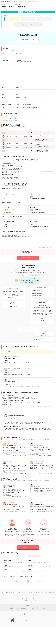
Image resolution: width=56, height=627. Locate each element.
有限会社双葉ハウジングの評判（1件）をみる (19, 494)
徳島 (41, 564)
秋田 (16, 560)
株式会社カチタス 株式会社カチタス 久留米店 (17, 356)
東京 (18, 564)
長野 (18, 569)
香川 (44, 564)
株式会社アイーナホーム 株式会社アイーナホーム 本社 (19, 368)
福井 (13, 569)
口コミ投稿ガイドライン (40, 579)
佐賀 (31, 569)
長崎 (34, 569)
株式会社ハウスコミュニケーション (40, 483)
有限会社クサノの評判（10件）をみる (20, 471)
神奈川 (20, 564)
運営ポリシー (16, 579)
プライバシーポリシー (18, 598)
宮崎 (41, 569)
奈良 (41, 560)
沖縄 (47, 569)
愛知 (25, 569)
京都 (34, 560)
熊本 (36, 569)
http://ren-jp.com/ (19, 100)
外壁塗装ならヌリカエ (30, 605)
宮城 (13, 560)
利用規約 (33, 596)
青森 (8, 560)
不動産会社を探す (22, 554)
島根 (31, 564)
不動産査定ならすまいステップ (42, 605)
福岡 (29, 569)
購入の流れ (34, 275)
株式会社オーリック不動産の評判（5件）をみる (45, 471)
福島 (21, 560)
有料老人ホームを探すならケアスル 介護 (18, 606)
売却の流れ (21, 275)
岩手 (11, 560)
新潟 (5, 569)
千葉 (15, 564)
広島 (36, 564)
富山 (7, 569)
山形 (18, 560)
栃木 (7, 564)
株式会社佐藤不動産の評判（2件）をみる (19, 512)
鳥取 (29, 564)
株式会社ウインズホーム (38, 442)
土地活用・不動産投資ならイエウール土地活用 (37, 606)
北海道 (5, 560)
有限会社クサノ (9, 459)
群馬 (10, 564)
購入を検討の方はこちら (28, 40)
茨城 (5, 564)
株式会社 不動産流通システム (12, 441)
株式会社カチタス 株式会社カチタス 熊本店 (16, 379)
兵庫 (39, 560)
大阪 (36, 560)
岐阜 (20, 569)
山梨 (15, 569)
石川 (10, 569)
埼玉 (13, 564)
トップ (22, 596)
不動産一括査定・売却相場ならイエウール (16, 605)
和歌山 (44, 560)
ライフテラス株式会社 (38, 500)
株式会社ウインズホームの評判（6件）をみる (46, 453)
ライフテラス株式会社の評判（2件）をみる (46, 512)
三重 (29, 560)
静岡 (23, 569)
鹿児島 (44, 569)
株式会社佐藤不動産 (10, 500)
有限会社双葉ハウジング (11, 483)
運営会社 (27, 596)
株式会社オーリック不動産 (39, 459)
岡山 (34, 564)
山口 (39, 564)
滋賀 (31, 560)
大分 (39, 569)
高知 (49, 564)
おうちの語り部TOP (4, 4)
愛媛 (47, 564)
